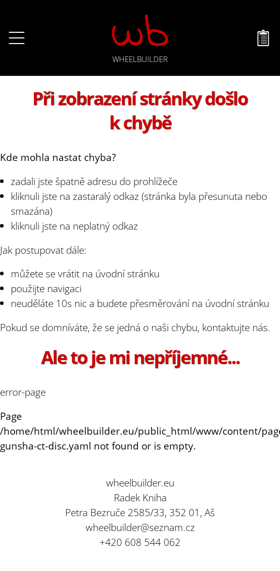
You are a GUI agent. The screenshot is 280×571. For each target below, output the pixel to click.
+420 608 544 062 (140, 542)
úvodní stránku (127, 273)
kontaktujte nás (235, 327)
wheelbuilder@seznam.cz (140, 527)
